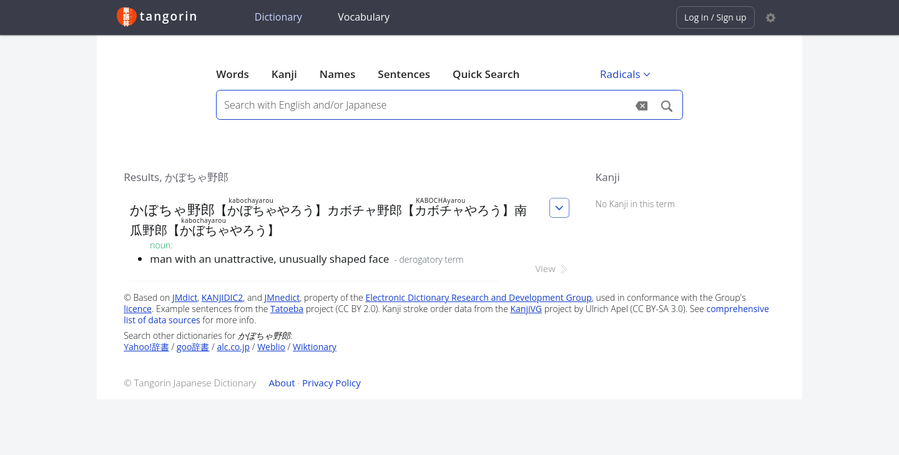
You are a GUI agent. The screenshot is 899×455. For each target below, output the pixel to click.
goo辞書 (193, 347)
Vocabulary (364, 17)
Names (337, 74)
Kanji (284, 74)
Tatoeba (286, 309)
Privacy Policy (331, 382)
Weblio (271, 347)
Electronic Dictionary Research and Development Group (478, 297)
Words (232, 74)
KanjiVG (526, 309)
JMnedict (282, 297)
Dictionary (278, 17)
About (281, 382)
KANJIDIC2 (222, 297)
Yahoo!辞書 (146, 347)
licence (138, 309)
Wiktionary (315, 347)
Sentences (404, 74)
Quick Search (486, 74)
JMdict (184, 297)
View (552, 268)
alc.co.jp (233, 347)
